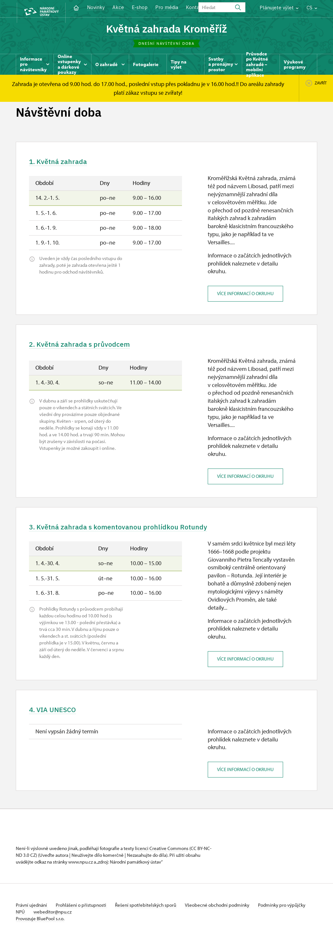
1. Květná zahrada (63, 163)
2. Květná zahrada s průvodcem (88, 348)
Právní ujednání (32, 912)
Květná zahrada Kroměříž (166, 29)
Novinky (96, 7)
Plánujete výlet (279, 8)
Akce (118, 7)
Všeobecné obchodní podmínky (225, 912)
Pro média (166, 7)
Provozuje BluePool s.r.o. (40, 926)
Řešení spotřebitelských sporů (151, 912)
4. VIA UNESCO (56, 715)
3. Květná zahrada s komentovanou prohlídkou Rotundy (132, 532)
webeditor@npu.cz (74, 919)
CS (312, 8)
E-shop (139, 7)
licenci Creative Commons (161, 855)
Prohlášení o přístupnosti (84, 912)
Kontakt (195, 7)
